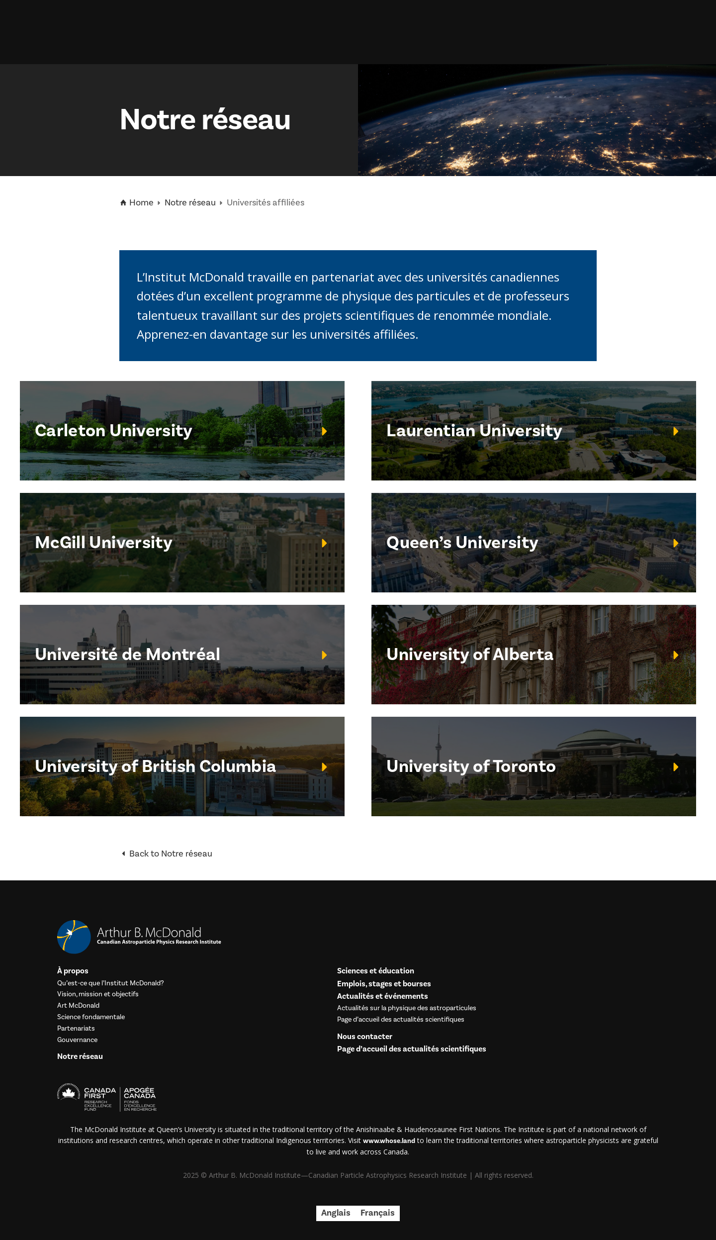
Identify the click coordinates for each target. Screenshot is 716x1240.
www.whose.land (389, 1141)
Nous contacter (364, 1037)
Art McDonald (78, 1006)
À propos (73, 971)
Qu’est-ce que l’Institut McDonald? (110, 983)
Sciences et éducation (375, 971)
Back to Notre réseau (165, 854)
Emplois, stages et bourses (384, 984)
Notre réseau (190, 202)
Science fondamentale (91, 1017)
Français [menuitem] (377, 1213)
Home (136, 203)
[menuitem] (336, 1213)
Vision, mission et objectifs (98, 994)
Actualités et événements (382, 996)
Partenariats (76, 1029)
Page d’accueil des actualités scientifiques (400, 1020)
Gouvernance (77, 1040)
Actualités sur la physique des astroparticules (406, 1008)
